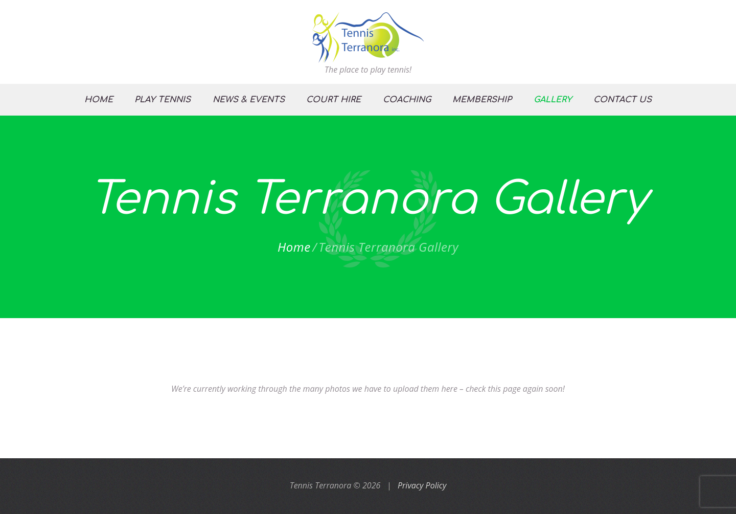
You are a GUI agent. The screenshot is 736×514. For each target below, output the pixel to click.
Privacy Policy (422, 485)
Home (294, 247)
